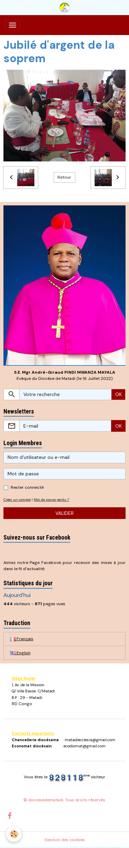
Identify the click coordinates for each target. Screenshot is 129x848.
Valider (64, 513)
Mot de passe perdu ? (51, 499)
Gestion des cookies (64, 840)
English (20, 653)
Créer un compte (17, 499)
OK (118, 394)
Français (21, 639)
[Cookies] (14, 834)
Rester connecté (27, 487)
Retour (64, 177)
